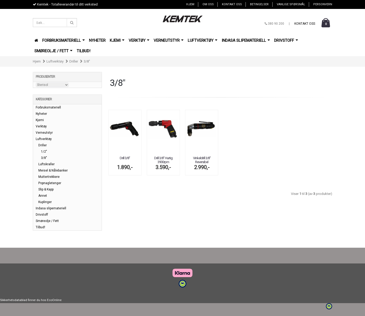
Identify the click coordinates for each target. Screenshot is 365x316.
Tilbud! (83, 51)
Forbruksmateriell (63, 40)
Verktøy (139, 40)
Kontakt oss (232, 4)
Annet (42, 196)
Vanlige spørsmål (291, 4)
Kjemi (117, 40)
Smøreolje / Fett (53, 51)
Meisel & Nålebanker (53, 170)
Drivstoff (286, 40)
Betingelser (259, 4)
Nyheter (97, 40)
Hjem (190, 4)
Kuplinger (45, 202)
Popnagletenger (49, 183)
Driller (73, 61)
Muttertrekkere (49, 177)
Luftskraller (46, 164)
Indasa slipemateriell (246, 40)
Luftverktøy (202, 40)
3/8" (87, 61)
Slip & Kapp (46, 189)
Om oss (208, 4)
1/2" (44, 151)
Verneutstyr (169, 40)
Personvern (322, 4)
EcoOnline (54, 300)
